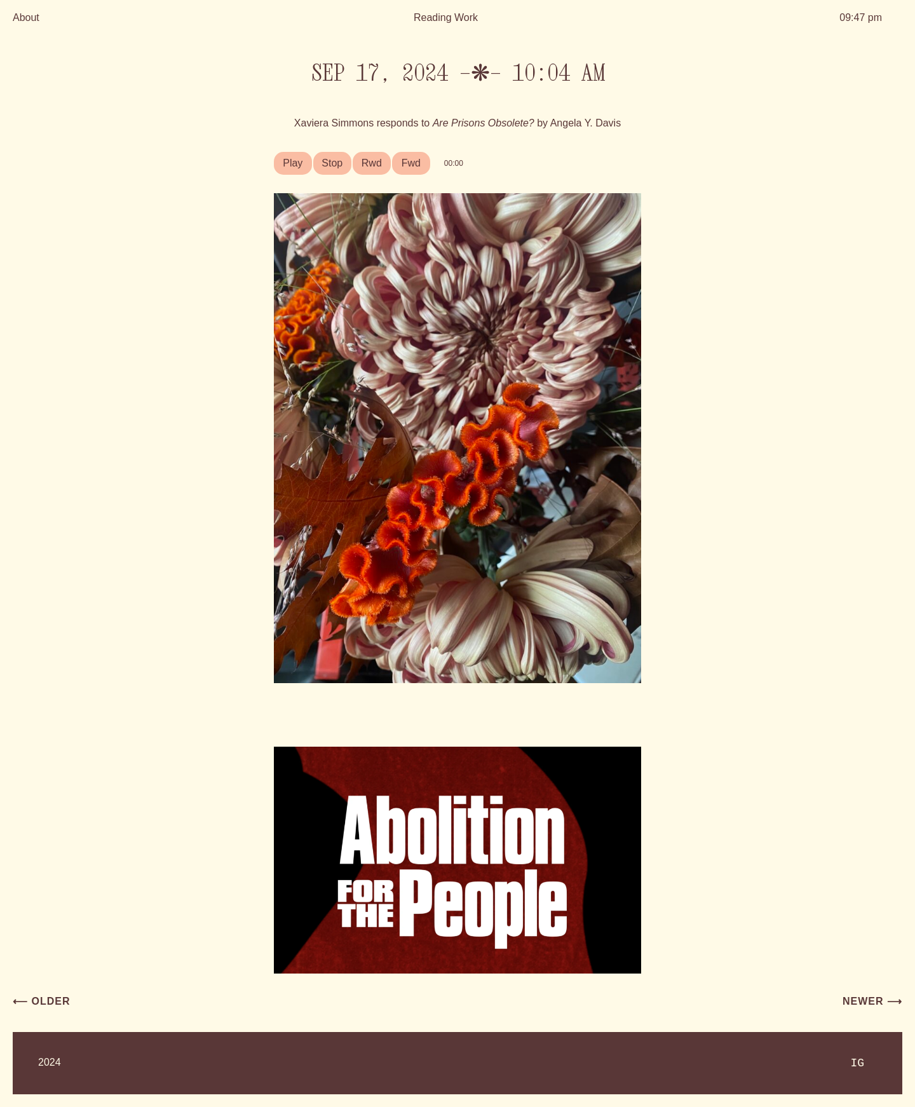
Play (292, 163)
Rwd (372, 163)
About (26, 17)
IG (857, 1063)
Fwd (411, 163)
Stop (332, 163)
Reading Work (446, 17)
